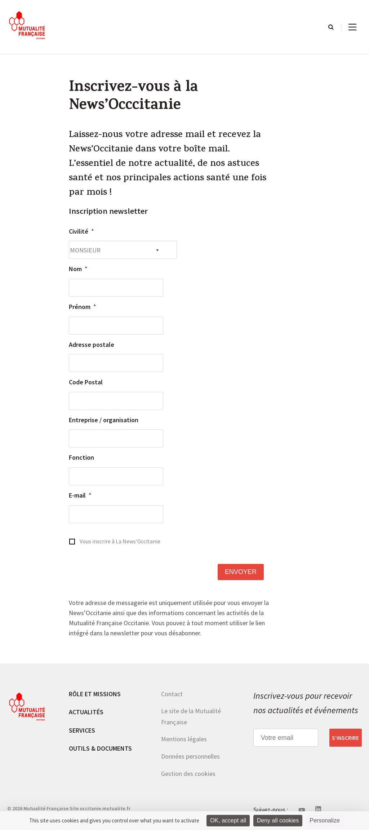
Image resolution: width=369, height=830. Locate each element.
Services (82, 730)
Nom (78, 269)
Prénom (82, 307)
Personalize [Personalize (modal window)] (325, 820)
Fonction (81, 457)
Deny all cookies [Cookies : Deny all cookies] (278, 820)
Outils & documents (100, 748)
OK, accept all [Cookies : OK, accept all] (228, 820)
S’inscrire (345, 737)
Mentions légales (184, 739)
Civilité (81, 231)
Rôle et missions (95, 694)
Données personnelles (190, 756)
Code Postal (86, 382)
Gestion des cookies (188, 773)
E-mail (80, 495)
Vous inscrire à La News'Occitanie (120, 541)
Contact (172, 694)
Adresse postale (91, 344)
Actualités (86, 712)
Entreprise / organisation (103, 420)
